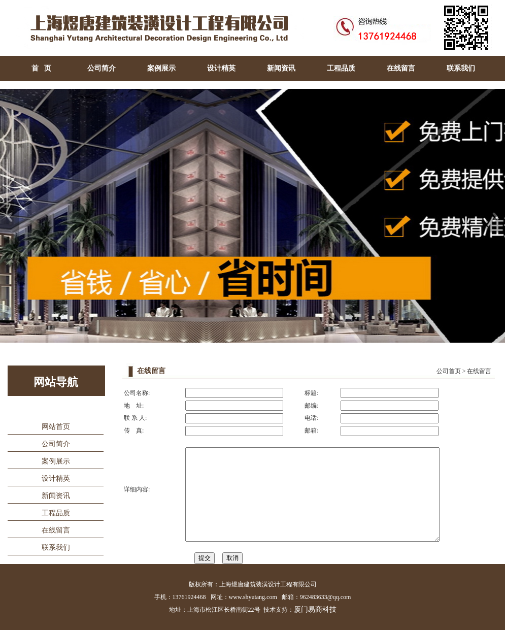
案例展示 (161, 68)
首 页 (41, 68)
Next (495, 217)
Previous (9, 217)
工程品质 (341, 68)
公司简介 (101, 68)
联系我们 (461, 68)
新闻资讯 (281, 68)
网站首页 (56, 426)
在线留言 (401, 68)
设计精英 (221, 68)
